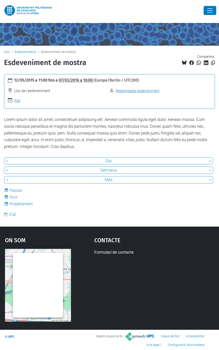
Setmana (108, 170)
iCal (17, 100)
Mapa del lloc (170, 336)
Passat (16, 190)
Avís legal (153, 345)
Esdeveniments (25, 52)
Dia (109, 160)
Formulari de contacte (114, 252)
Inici (7, 52)
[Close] (210, 10)
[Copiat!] (213, 62)
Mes (108, 179)
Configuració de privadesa (186, 345)
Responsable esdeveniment (137, 91)
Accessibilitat (195, 336)
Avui (13, 197)
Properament (21, 203)
